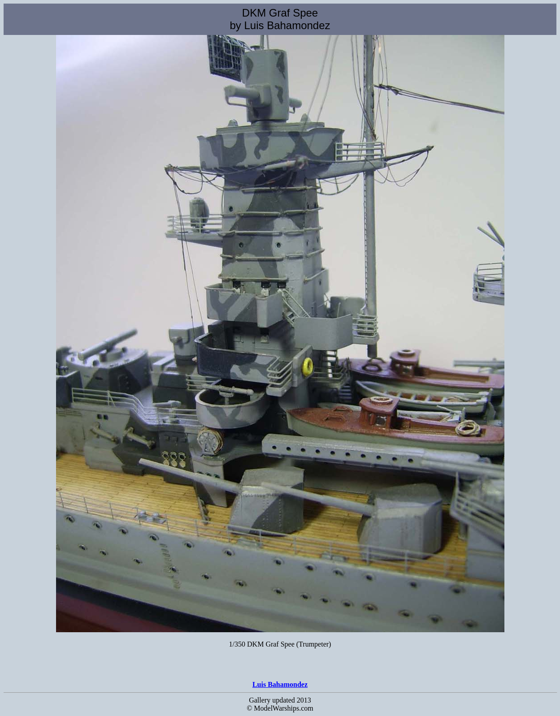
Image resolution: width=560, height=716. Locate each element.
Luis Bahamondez (280, 684)
